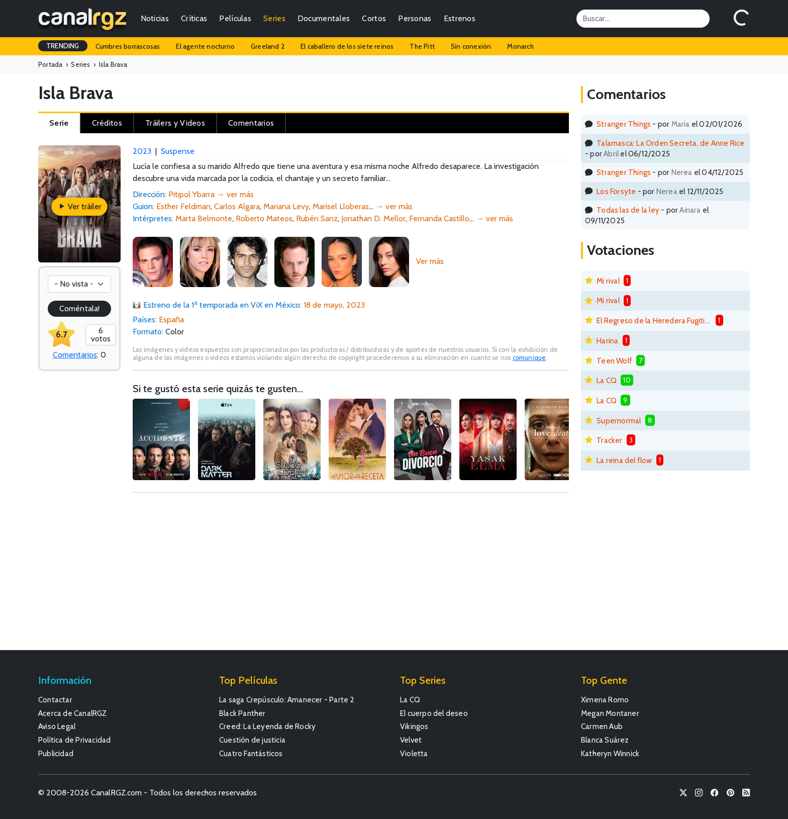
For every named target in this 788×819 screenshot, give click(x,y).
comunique (529, 357)
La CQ (607, 380)
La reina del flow (624, 460)
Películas (235, 18)
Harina (607, 340)
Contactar (55, 699)
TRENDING (62, 46)
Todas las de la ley (628, 210)
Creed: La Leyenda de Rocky (267, 726)
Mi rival (608, 281)
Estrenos (459, 18)
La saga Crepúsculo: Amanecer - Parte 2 (287, 699)
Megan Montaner (610, 713)
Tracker (609, 440)
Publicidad (55, 753)
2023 (142, 151)
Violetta (414, 753)
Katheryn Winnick (610, 753)
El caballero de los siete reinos (347, 46)
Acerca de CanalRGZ (72, 713)
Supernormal (619, 420)
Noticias (155, 18)
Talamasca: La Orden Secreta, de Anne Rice (670, 143)
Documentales (324, 18)
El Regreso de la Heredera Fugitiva (654, 320)
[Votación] (79, 284)
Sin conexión (471, 46)
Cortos (374, 18)
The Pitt (422, 46)
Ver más (430, 261)
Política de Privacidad (74, 740)
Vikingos (414, 726)
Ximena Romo (605, 699)
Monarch (520, 46)
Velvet (411, 740)
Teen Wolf (614, 361)
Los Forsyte (616, 191)
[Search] (643, 19)
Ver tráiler (80, 206)
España (171, 319)
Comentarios (75, 354)
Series (274, 18)
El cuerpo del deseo (434, 713)
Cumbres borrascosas (127, 46)
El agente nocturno (205, 46)
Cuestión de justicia (252, 740)
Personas (414, 18)
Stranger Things (624, 124)
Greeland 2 (267, 46)
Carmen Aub (602, 726)
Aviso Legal (56, 726)
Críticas (194, 18)
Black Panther (242, 713)
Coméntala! (79, 308)
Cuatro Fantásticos (251, 753)
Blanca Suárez (605, 740)
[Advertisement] (351, 576)
